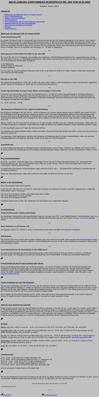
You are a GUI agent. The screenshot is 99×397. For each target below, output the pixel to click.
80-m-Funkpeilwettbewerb (13, 16)
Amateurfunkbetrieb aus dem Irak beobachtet (20, 23)
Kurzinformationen (11, 20)
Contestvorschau (10, 28)
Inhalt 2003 (6, 395)
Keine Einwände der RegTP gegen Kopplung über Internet (25, 21)
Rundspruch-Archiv (49, 395)
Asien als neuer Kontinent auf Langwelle (18, 25)
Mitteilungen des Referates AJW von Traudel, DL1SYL (23, 14)
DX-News (8, 27)
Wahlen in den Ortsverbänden (15, 18)
